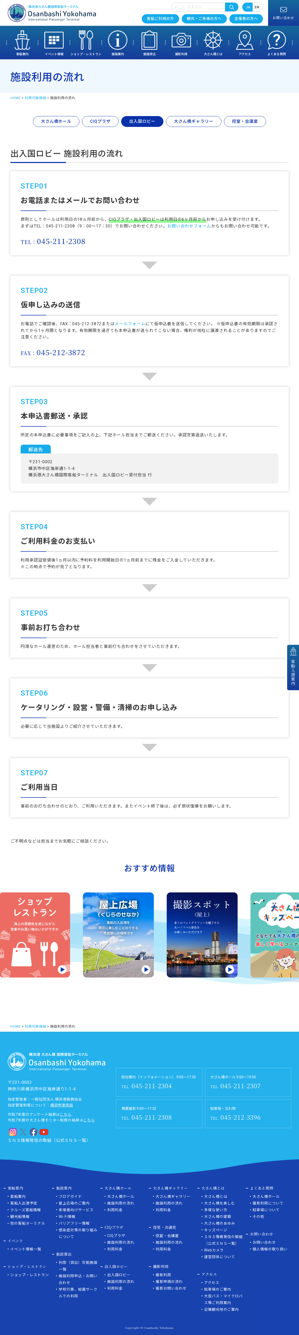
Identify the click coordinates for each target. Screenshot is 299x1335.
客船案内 (22, 54)
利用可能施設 (35, 98)
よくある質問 (276, 54)
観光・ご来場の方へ (204, 19)
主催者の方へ (246, 19)
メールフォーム (130, 323)
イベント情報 (54, 54)
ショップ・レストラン (85, 54)
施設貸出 (149, 54)
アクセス (245, 54)
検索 (231, 7)
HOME (15, 98)
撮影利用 (181, 54)
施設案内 (118, 54)
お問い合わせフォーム (189, 226)
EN (257, 7)
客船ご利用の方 (160, 19)
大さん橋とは (213, 54)
